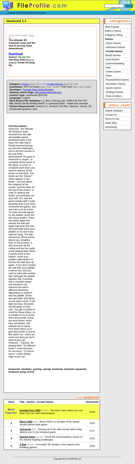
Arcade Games (55, 84)
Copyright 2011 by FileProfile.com (67, 459)
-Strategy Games (114, 92)
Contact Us (111, 114)
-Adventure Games (115, 47)
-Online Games (113, 71)
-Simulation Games (115, 83)
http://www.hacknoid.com (48, 92)
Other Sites (111, 123)
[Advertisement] (67, 52)
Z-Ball (23, 444)
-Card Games (112, 59)
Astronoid (25, 429)
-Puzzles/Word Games (117, 79)
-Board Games (113, 55)
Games (25, 84)
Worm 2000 (26, 421)
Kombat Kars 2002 (30, 410)
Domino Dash (27, 436)
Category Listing (113, 35)
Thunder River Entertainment (38, 89)
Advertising (111, 127)
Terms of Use (112, 118)
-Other (108, 75)
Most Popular (112, 26)
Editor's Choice (113, 30)
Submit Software (114, 110)
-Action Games (113, 43)
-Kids (108, 67)
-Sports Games (113, 88)
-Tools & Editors (113, 96)
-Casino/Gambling (114, 63)
